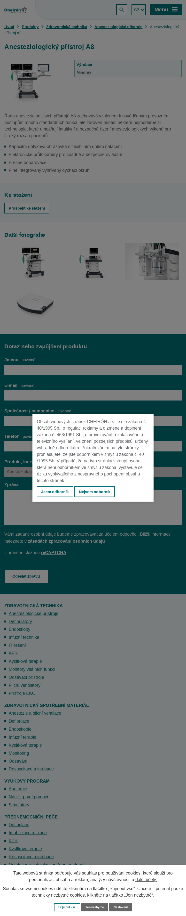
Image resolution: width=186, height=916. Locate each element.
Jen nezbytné (95, 907)
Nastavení (122, 907)
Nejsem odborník (94, 491)
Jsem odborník (55, 491)
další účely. (146, 879)
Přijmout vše (66, 907)
